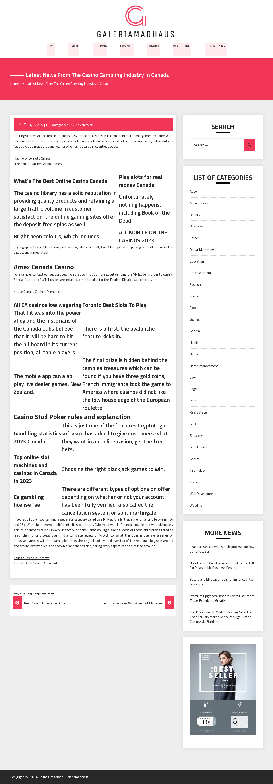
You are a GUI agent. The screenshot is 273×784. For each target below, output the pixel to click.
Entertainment (200, 273)
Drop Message (216, 45)
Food (193, 307)
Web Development (203, 493)
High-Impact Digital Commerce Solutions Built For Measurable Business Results (222, 565)
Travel (194, 482)
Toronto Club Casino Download (35, 563)
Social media (198, 447)
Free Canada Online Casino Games (38, 164)
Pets (193, 400)
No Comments (85, 125)
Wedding (196, 505)
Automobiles (199, 203)
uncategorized (59, 125)
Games (195, 319)
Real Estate (182, 45)
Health (73, 45)
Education (197, 261)
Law (193, 377)
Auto (193, 191)
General (195, 331)
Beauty (195, 215)
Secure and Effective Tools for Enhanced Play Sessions (222, 582)
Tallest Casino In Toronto (32, 558)
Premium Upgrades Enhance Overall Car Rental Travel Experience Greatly (222, 598)
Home (51, 45)
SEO (193, 424)
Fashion (195, 284)
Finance (153, 45)
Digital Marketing (202, 249)
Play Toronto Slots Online (32, 158)
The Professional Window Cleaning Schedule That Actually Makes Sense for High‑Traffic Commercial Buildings (221, 617)
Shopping (100, 45)
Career (194, 238)
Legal (193, 389)
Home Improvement (204, 365)
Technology (198, 470)
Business (127, 45)
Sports (195, 458)
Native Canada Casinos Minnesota (38, 291)
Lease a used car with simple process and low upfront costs (222, 549)
